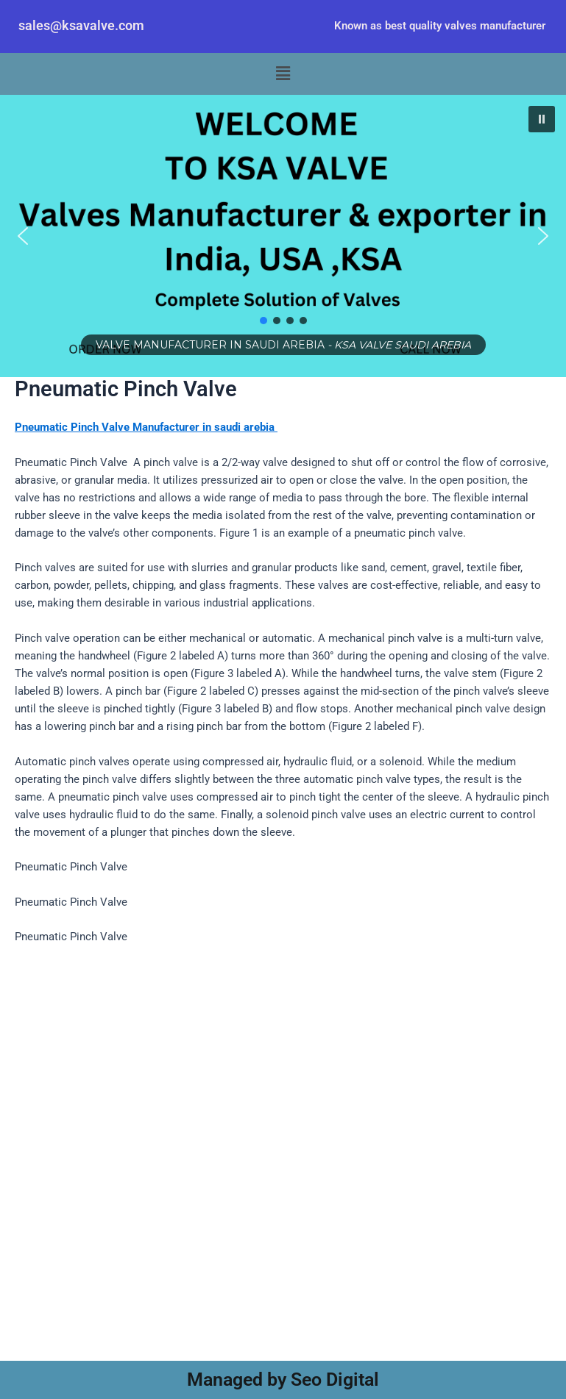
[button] (282, 74)
